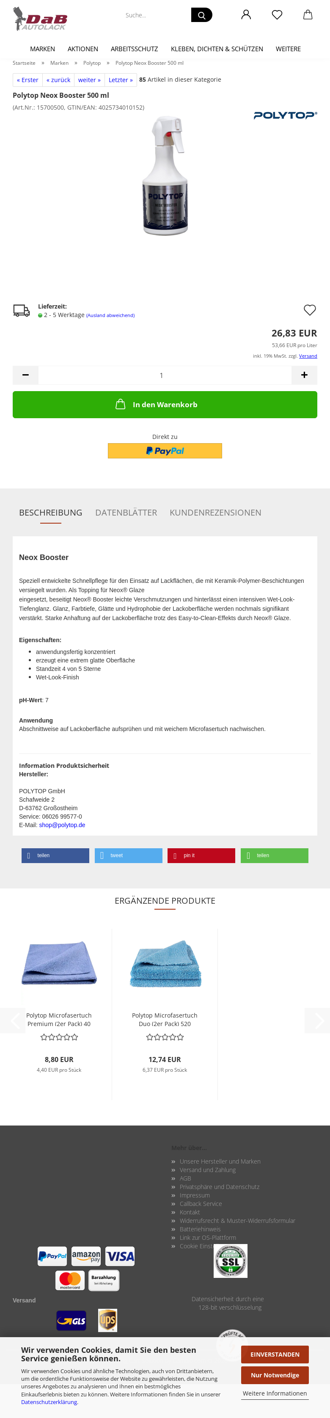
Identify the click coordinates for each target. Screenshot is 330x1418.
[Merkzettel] (276, 15)
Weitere (288, 48)
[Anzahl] (165, 375)
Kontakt (190, 1212)
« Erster (27, 80)
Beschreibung (50, 512)
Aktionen (83, 48)
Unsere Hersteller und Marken (220, 1161)
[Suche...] (201, 15)
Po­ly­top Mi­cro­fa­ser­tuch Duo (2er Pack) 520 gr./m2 (165, 1018)
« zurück (58, 80)
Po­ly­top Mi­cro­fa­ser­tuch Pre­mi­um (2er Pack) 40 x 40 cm (59, 1018)
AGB (185, 1178)
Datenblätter (126, 512)
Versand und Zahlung (208, 1170)
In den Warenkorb (156, 404)
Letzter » (121, 80)
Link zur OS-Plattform (208, 1237)
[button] (246, 15)
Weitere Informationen (275, 1393)
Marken (42, 48)
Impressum (195, 1195)
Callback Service (201, 1204)
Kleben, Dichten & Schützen (217, 48)
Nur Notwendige (275, 1375)
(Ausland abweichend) (110, 315)
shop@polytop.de (62, 825)
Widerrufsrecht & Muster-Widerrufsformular (237, 1221)
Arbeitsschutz (134, 48)
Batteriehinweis (200, 1229)
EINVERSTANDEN (275, 1354)
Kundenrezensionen (215, 512)
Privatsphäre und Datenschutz (219, 1187)
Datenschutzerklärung (49, 1402)
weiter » (89, 80)
